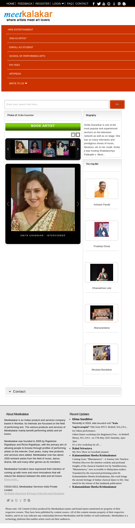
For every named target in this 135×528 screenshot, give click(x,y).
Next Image (78, 204)
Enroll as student (21, 47)
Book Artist (43, 126)
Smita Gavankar (26, 115)
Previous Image (8, 204)
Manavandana (102, 327)
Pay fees (14, 65)
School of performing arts (27, 56)
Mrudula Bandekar (102, 369)
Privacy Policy (36, 493)
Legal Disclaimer (55, 493)
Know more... (11, 479)
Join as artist (17, 38)
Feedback (25, 3)
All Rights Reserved (15, 493)
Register (42, 3)
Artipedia (15, 73)
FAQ (70, 3)
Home (10, 3)
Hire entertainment (20, 29)
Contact (81, 3)
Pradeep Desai (102, 246)
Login (58, 3)
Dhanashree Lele (101, 288)
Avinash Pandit (102, 204)
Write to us (16, 83)
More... (101, 154)
